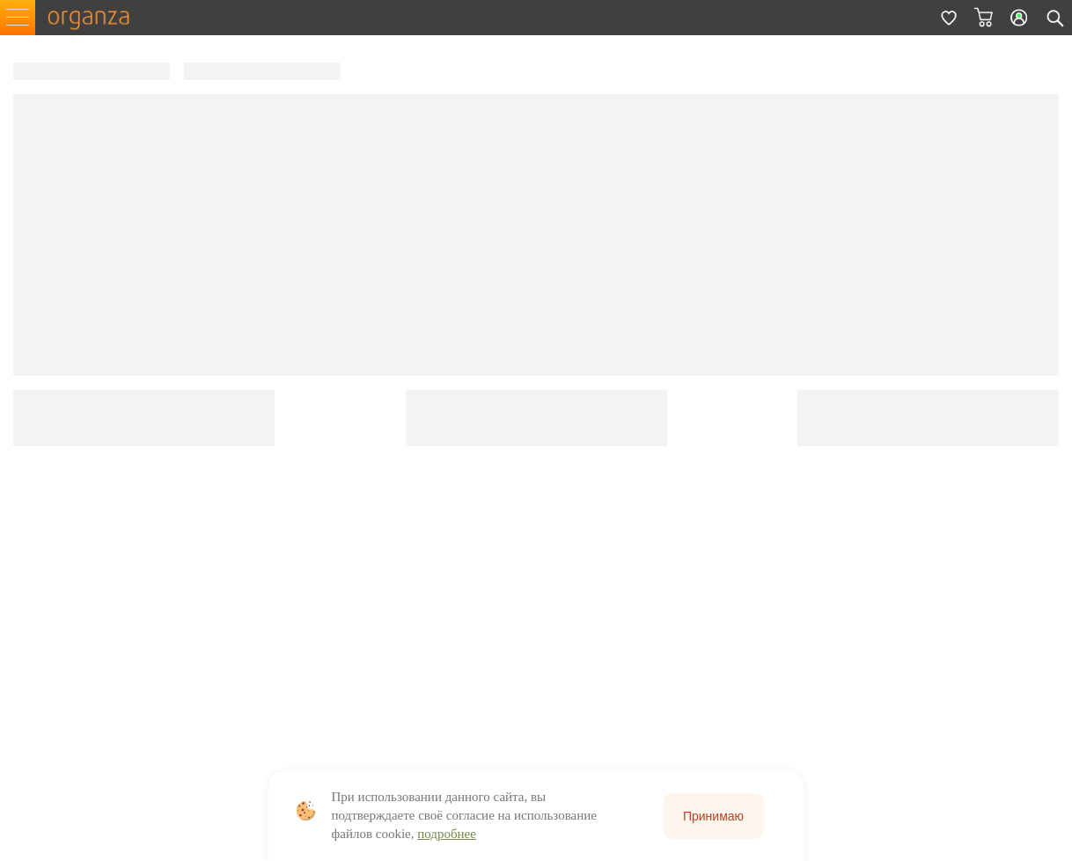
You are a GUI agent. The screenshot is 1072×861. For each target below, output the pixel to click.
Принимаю (713, 816)
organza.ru (97, 17)
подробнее (446, 834)
